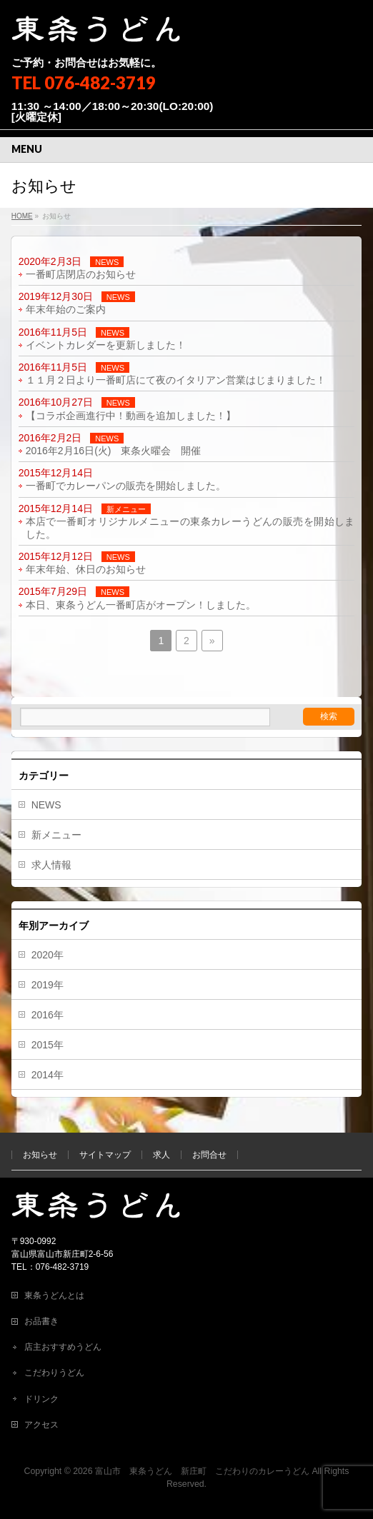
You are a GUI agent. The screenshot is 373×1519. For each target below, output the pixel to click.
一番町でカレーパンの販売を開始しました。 (126, 485)
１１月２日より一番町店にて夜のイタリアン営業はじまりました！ (176, 380)
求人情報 (51, 865)
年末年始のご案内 (66, 309)
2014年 (47, 1075)
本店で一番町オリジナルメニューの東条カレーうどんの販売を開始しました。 (190, 528)
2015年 (47, 1045)
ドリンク (41, 1399)
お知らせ (40, 1155)
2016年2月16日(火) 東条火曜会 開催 (114, 450)
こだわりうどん (54, 1373)
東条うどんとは (54, 1295)
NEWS (107, 262)
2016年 (47, 1015)
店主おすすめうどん (62, 1347)
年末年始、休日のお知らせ (86, 569)
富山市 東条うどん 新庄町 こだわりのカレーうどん (202, 1471)
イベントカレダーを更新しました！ (106, 345)
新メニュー (126, 509)
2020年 (47, 955)
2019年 (47, 985)
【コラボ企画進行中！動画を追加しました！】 (131, 415)
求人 (161, 1155)
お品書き (41, 1321)
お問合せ (209, 1155)
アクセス (41, 1425)
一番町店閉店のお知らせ (81, 274)
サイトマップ (105, 1155)
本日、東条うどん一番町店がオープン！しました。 (141, 605)
